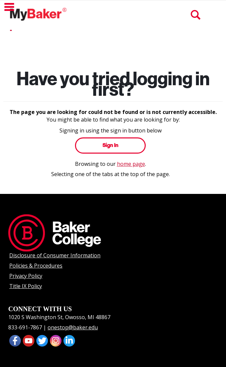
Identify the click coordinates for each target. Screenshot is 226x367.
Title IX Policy (25, 286)
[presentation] (28, 340)
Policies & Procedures (35, 265)
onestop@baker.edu (73, 327)
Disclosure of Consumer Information (54, 255)
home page (131, 163)
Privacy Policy (25, 275)
